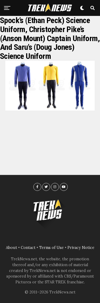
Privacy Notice (80, 247)
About (11, 247)
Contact (28, 247)
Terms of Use (51, 247)
